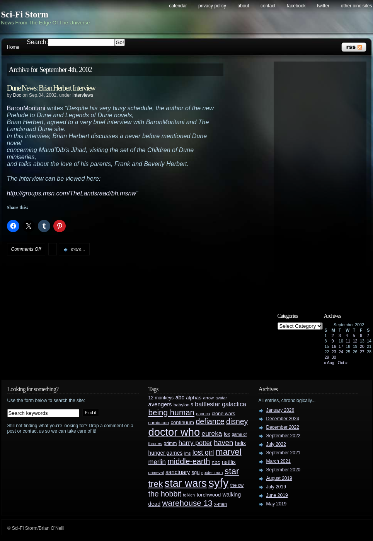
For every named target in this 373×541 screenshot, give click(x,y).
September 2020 (283, 470)
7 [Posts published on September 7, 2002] (368, 335)
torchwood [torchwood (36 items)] (209, 495)
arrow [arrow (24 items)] (208, 397)
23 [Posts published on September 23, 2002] (334, 351)
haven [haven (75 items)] (223, 442)
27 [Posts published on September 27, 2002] (362, 351)
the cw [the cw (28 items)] (237, 485)
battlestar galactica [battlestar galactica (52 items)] (220, 404)
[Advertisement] (324, 181)
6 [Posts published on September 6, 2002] (361, 335)
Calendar (178, 6)
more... (78, 249)
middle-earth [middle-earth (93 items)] (188, 461)
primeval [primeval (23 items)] (156, 472)
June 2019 (277, 495)
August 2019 (279, 478)
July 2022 (276, 444)
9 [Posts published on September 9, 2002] (333, 341)
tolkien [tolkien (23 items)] (189, 495)
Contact (268, 6)
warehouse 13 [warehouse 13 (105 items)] (187, 502)
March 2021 (278, 461)
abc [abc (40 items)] (179, 397)
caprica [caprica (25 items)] (203, 413)
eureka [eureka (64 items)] (212, 433)
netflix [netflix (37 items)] (229, 462)
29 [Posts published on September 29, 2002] (327, 357)
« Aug (329, 362)
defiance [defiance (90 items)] (210, 421)
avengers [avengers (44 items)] (160, 404)
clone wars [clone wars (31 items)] (223, 413)
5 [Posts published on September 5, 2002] (354, 335)
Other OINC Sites (356, 6)
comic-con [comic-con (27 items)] (158, 422)
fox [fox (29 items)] (227, 434)
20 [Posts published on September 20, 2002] (362, 346)
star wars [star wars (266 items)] (186, 483)
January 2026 (280, 410)
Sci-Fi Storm (25, 14)
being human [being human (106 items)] (171, 412)
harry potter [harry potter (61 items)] (195, 443)
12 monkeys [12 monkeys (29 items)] (161, 398)
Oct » (342, 362)
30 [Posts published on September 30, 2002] (334, 357)
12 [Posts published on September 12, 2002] (355, 341)
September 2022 (283, 435)
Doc (17, 95)
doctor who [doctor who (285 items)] (174, 432)
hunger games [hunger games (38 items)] (165, 453)
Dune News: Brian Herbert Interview (51, 88)
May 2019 (276, 504)
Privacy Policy (212, 6)
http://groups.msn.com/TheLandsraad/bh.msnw (71, 193)
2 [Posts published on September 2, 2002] (333, 335)
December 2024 (282, 418)
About (243, 6)
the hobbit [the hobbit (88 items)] (164, 494)
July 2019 (276, 487)
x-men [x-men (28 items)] (220, 504)
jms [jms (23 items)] (187, 453)
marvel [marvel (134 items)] (229, 452)
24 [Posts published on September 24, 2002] (341, 351)
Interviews (82, 95)
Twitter (323, 6)
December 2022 (282, 427)
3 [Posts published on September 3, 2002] (340, 335)
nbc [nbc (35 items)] (216, 462)
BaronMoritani (26, 108)
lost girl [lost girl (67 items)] (203, 452)
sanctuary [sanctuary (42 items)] (177, 472)
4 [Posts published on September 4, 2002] (347, 335)
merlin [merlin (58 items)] (157, 462)
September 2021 (283, 452)
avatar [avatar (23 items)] (221, 397)
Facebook (296, 6)
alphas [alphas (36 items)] (193, 398)
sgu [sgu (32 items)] (196, 472)
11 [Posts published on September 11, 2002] (348, 341)
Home (13, 47)
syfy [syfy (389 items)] (218, 482)
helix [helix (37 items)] (240, 443)
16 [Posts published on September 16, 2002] (334, 346)
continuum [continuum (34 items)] (182, 422)
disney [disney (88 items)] (237, 421)
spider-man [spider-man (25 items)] (212, 472)
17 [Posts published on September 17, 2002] (341, 346)
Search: (37, 42)
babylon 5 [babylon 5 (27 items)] (183, 404)
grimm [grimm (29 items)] (170, 443)
